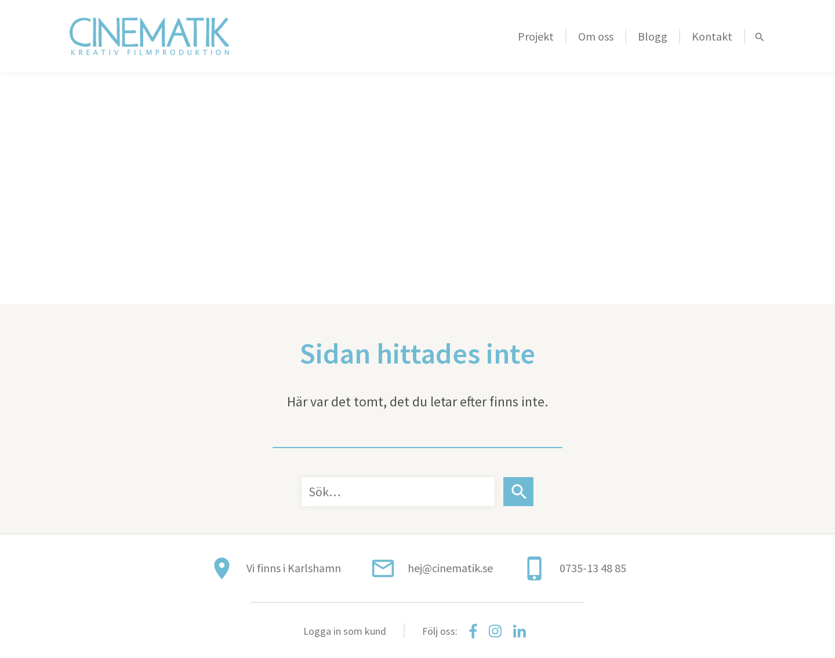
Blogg (652, 36)
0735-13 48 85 (593, 568)
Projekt (536, 36)
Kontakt (712, 36)
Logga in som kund (344, 631)
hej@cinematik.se (450, 568)
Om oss (595, 36)
